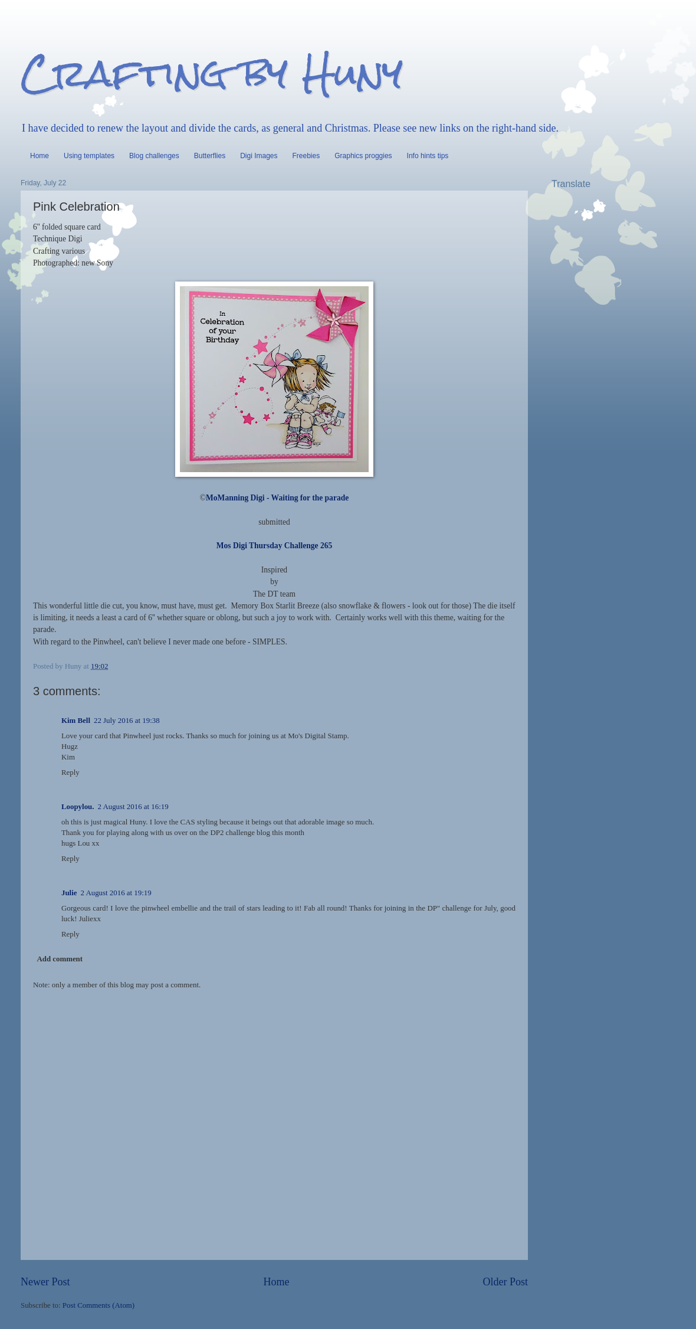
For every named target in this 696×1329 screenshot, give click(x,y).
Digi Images (258, 156)
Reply (70, 772)
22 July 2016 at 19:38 (127, 720)
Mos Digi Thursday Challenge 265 (274, 545)
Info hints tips (428, 156)
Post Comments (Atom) (98, 1305)
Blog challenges (154, 156)
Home (39, 156)
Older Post (505, 1282)
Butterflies (209, 156)
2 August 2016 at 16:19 (132, 807)
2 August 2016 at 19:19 (115, 893)
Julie (69, 893)
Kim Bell (75, 720)
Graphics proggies (363, 156)
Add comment (60, 959)
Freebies (306, 156)
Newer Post (45, 1282)
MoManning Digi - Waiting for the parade (277, 497)
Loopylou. (77, 807)
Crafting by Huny (212, 72)
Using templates (89, 156)
